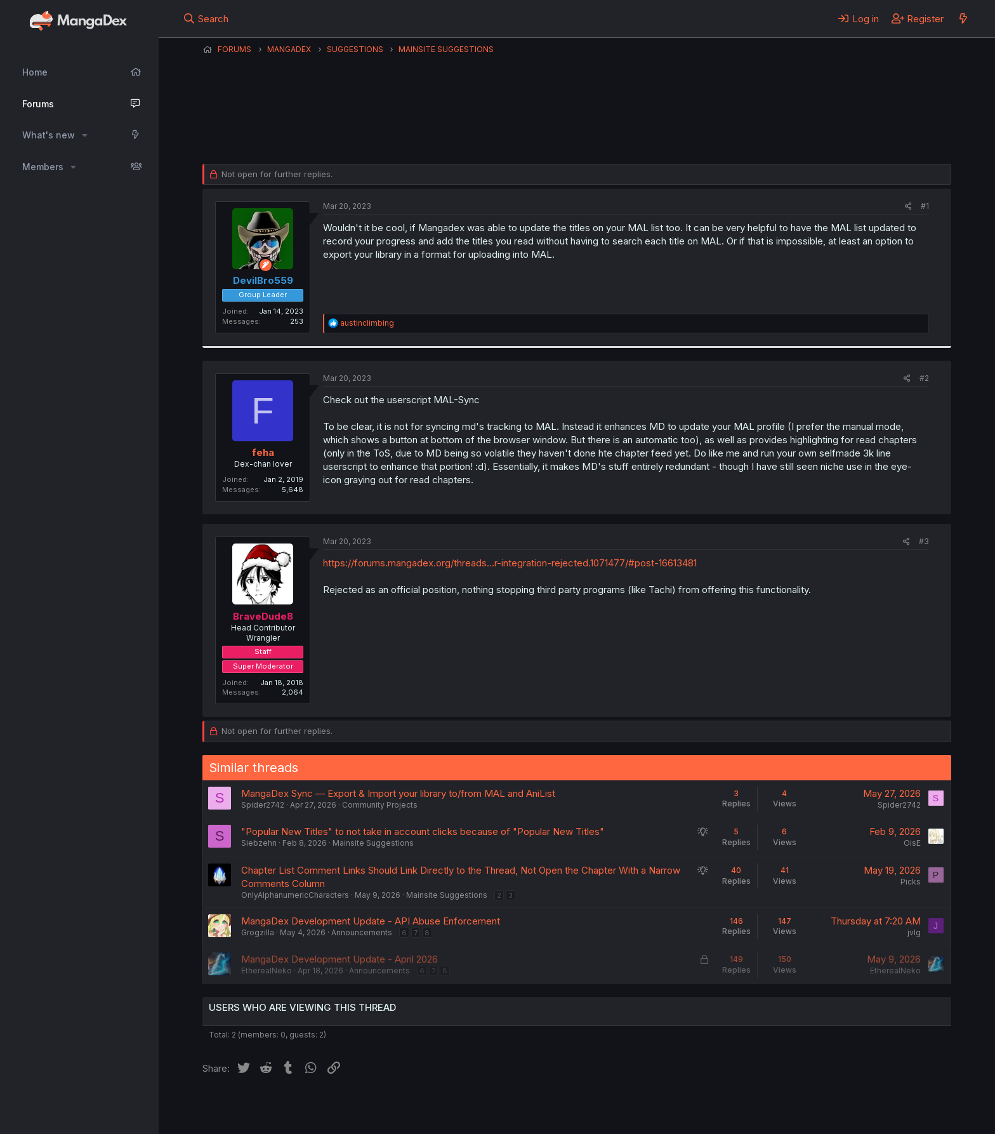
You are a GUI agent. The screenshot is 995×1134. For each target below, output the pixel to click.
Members (42, 166)
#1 (925, 206)
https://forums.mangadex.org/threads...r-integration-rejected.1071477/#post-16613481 (510, 563)
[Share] (908, 206)
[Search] (205, 18)
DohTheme (830, 1116)
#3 (924, 541)
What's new (48, 135)
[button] (84, 135)
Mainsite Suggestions (373, 843)
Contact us (368, 1108)
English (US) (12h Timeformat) (267, 1108)
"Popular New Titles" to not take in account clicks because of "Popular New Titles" (422, 831)
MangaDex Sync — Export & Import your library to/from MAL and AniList (398, 793)
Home (35, 72)
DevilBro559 (248, 133)
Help (566, 1108)
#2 (924, 378)
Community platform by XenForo (846, 1106)
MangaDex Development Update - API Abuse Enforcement (370, 921)
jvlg (914, 932)
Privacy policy (513, 1108)
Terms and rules (438, 1108)
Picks (910, 881)
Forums (38, 103)
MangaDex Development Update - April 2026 (339, 959)
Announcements (361, 932)
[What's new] (963, 18)
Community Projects (380, 805)
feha (263, 452)
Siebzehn (259, 843)
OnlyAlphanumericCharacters (295, 895)
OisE (912, 843)
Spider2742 (262, 805)
